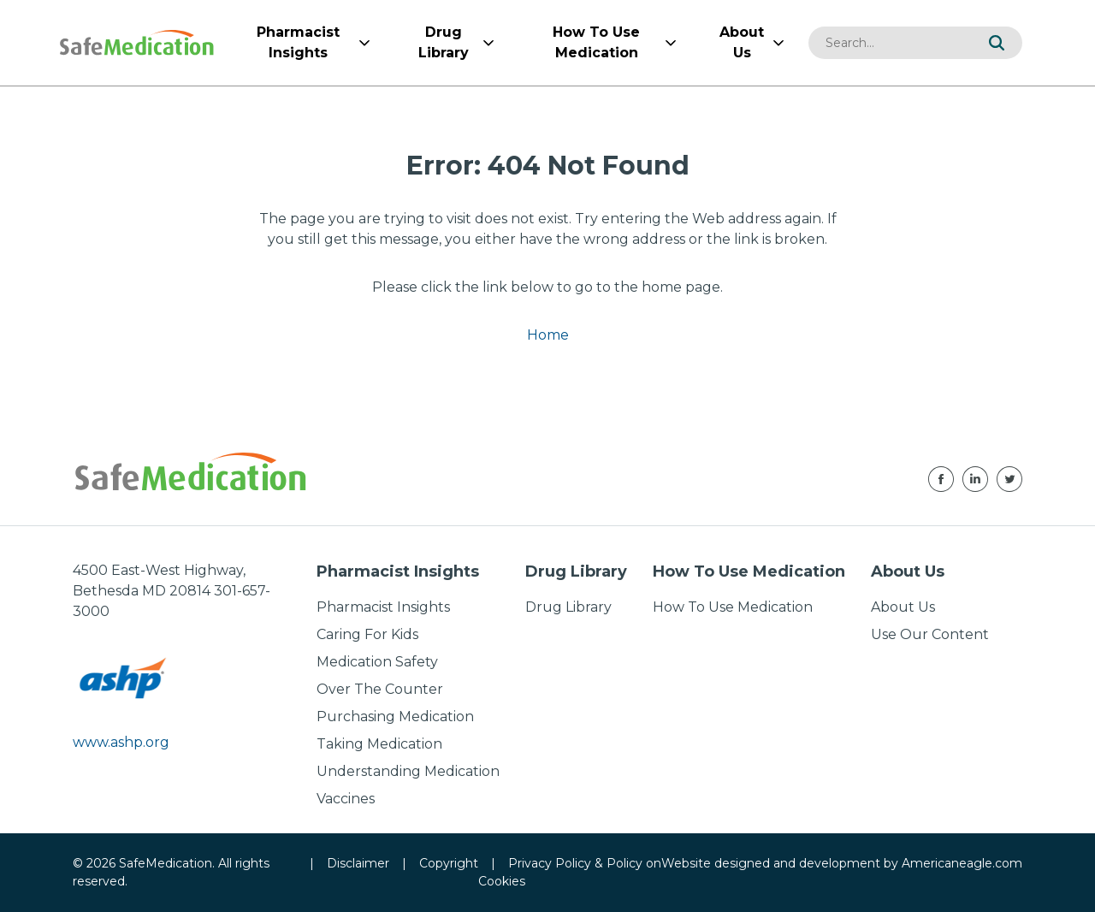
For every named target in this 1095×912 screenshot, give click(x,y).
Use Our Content (930, 634)
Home (548, 335)
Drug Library (568, 607)
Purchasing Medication (395, 716)
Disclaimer (358, 863)
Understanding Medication (408, 771)
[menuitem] (298, 43)
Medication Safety (377, 662)
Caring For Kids (367, 634)
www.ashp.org (121, 742)
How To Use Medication (733, 607)
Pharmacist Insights (383, 607)
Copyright (448, 863)
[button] (996, 43)
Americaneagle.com (962, 863)
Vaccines (346, 799)
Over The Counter (380, 689)
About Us (903, 607)
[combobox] (889, 43)
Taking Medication (379, 744)
